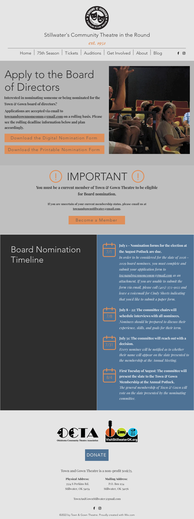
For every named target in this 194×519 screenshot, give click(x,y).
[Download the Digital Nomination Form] (54, 138)
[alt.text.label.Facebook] (178, 53)
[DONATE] (97, 455)
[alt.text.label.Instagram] (184, 53)
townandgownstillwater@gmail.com (96, 209)
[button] (48, 52)
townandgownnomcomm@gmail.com (34, 116)
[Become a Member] (97, 220)
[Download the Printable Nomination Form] (54, 149)
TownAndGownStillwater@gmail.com (97, 499)
